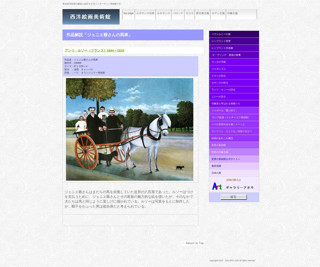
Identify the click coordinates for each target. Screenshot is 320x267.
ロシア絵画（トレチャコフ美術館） (231, 117)
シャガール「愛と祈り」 (225, 110)
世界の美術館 (219, 145)
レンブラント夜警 (221, 41)
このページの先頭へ (193, 243)
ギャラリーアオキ (95, 17)
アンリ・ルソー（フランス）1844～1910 (94, 50)
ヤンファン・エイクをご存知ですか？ (232, 131)
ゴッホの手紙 (219, 62)
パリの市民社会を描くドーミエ (228, 124)
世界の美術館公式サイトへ (226, 159)
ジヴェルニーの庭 (221, 34)
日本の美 (216, 173)
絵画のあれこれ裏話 (222, 138)
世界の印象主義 (220, 152)
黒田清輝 (216, 166)
